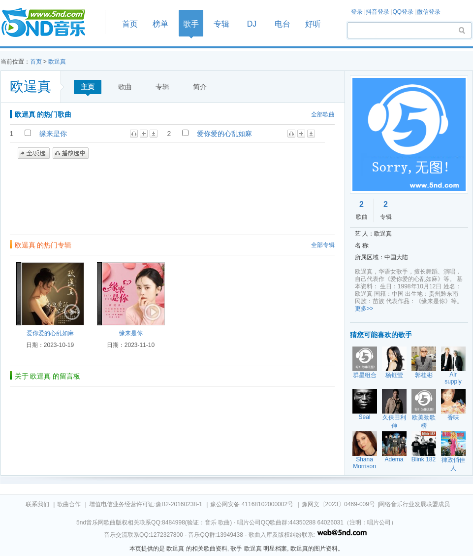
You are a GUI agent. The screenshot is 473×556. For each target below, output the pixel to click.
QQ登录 (402, 11)
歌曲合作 (69, 504)
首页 (49, 23)
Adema (393, 459)
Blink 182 (423, 459)
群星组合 (365, 375)
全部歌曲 (323, 114)
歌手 (191, 24)
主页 (88, 87)
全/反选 (34, 153)
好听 (313, 24)
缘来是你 (53, 134)
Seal (364, 417)
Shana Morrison (364, 463)
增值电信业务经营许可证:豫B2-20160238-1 (145, 504)
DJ (252, 24)
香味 (453, 417)
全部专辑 (323, 245)
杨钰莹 (394, 375)
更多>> (364, 308)
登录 (357, 11)
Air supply (453, 378)
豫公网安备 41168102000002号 (251, 504)
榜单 (160, 24)
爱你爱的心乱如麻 (224, 134)
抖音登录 (377, 11)
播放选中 (71, 153)
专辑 (221, 24)
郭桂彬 (424, 375)
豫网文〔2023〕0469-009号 (338, 504)
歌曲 (125, 87)
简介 (200, 87)
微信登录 (429, 11)
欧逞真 (57, 61)
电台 (282, 24)
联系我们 (37, 504)
